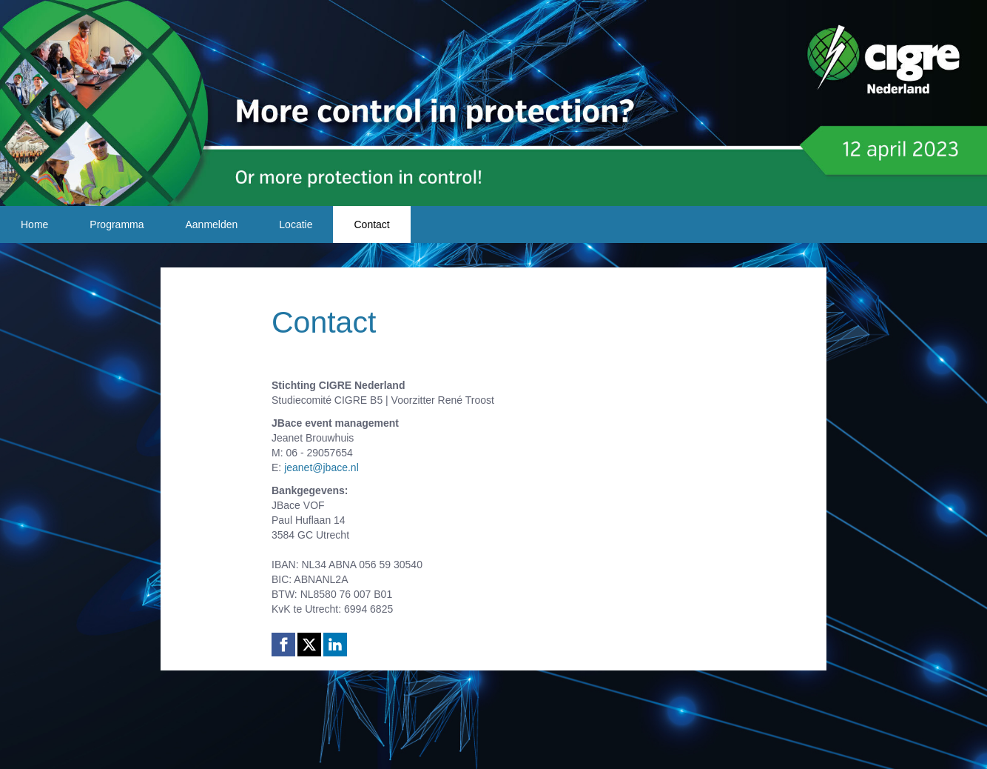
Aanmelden (212, 224)
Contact (371, 224)
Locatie (295, 224)
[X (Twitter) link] (309, 644)
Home (34, 224)
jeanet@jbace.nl (321, 467)
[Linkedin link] (335, 644)
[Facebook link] (283, 644)
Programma (117, 224)
